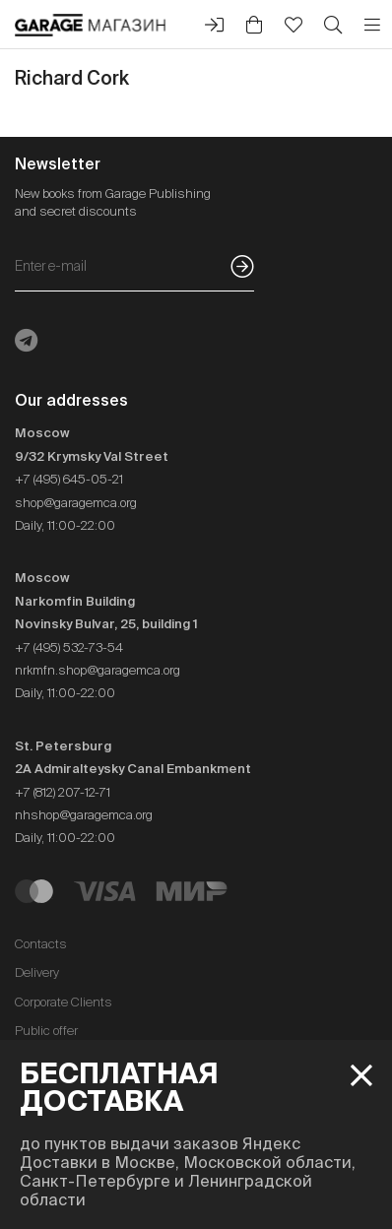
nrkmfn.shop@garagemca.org (97, 670)
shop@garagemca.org (76, 502)
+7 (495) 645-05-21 (69, 479)
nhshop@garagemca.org (84, 815)
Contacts (41, 944)
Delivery (37, 972)
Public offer (46, 1030)
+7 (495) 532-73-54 (69, 647)
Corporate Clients (63, 1002)
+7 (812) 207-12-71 (62, 792)
